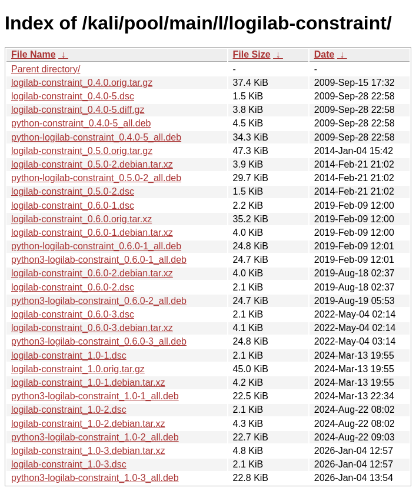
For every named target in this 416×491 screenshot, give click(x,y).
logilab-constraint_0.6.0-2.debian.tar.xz (92, 273)
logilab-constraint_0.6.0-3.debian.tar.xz (92, 328)
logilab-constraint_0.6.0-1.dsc (72, 206)
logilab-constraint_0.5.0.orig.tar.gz (81, 151)
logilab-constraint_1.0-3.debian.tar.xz (88, 451)
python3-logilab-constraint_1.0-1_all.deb (95, 396)
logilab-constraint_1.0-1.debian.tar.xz (88, 383)
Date (324, 54)
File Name (33, 54)
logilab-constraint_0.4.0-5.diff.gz (78, 110)
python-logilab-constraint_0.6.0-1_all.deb (96, 246)
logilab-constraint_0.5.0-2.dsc (72, 191)
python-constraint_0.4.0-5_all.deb (81, 123)
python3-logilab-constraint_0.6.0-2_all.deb (99, 301)
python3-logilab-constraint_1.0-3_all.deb (95, 478)
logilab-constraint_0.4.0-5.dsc (72, 96)
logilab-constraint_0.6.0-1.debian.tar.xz (92, 233)
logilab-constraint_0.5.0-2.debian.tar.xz (92, 164)
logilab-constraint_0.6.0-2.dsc (72, 287)
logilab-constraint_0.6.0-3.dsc (72, 314)
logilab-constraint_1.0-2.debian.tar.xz (88, 424)
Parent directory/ (45, 69)
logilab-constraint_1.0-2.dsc (69, 410)
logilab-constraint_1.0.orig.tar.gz (78, 369)
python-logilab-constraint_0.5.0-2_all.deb (96, 178)
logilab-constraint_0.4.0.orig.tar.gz (81, 83)
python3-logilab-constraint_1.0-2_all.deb (95, 437)
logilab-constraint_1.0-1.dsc (69, 355)
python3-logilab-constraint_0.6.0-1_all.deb (99, 260)
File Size (252, 54)
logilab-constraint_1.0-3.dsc (69, 464)
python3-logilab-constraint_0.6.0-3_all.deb (99, 341)
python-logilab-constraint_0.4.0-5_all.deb (96, 137)
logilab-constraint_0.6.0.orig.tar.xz (81, 219)
